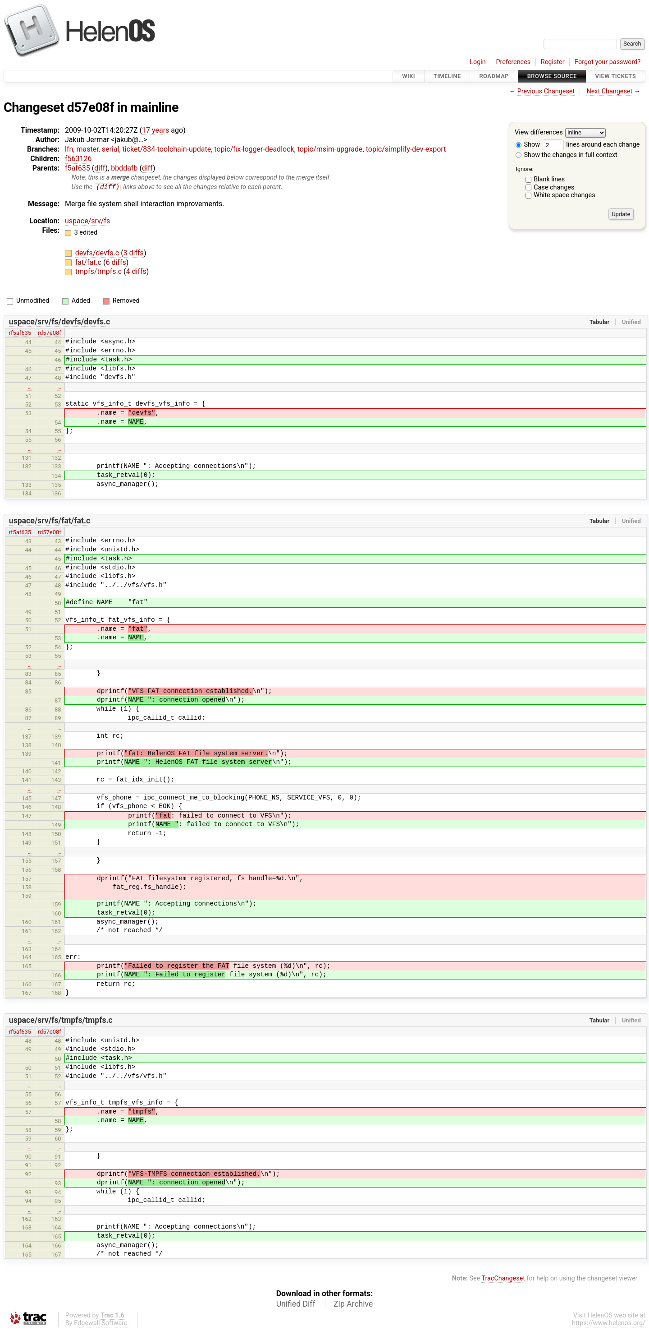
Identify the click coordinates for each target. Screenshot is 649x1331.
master (87, 149)
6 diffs (115, 262)
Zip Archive (353, 1303)
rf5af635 (20, 333)
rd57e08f (49, 333)
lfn (69, 149)
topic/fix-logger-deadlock (254, 149)
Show (528, 144)
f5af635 (77, 168)
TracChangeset (503, 1279)
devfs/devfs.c (98, 253)
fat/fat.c (89, 262)
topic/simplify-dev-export (406, 149)
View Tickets (615, 76)
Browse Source (552, 76)
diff (99, 168)
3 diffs (133, 253)
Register (553, 62)
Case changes (554, 187)
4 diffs (136, 272)
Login (478, 62)
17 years (155, 130)
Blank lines (549, 179)
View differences (539, 133)
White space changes (564, 195)
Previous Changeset (546, 91)
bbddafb (124, 168)
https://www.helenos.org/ (608, 1323)
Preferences (513, 62)
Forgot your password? (607, 62)
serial (110, 149)
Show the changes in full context (566, 155)
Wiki (408, 76)
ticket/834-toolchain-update (167, 149)
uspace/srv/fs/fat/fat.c (49, 520)
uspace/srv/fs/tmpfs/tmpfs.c (61, 1020)
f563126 (78, 158)
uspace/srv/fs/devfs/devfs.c (59, 321)
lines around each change (591, 144)
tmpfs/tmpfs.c (99, 272)
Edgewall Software (101, 1323)
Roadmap (494, 76)
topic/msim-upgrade (330, 149)
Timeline (447, 76)
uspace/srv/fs (87, 221)
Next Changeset (609, 91)
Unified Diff (295, 1303)
